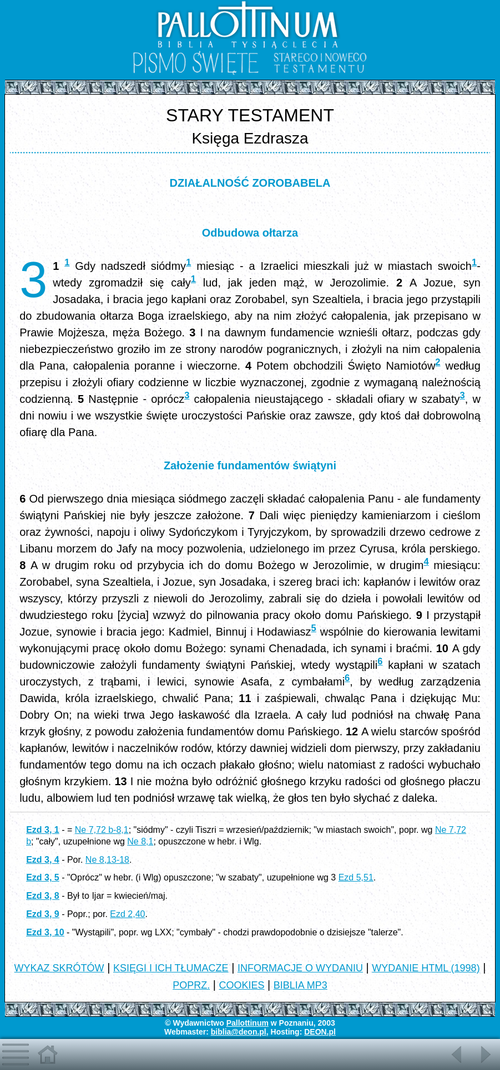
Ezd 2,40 (127, 914)
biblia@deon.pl (238, 1031)
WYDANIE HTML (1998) (425, 968)
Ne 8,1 (140, 841)
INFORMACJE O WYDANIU (300, 968)
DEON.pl (320, 1031)
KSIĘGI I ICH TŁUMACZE (171, 968)
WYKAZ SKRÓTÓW (59, 968)
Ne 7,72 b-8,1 (102, 830)
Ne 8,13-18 (107, 859)
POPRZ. (191, 985)
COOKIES (241, 985)
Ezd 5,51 (356, 877)
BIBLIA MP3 (300, 985)
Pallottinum (247, 1022)
